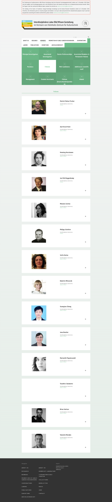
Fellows (61, 105)
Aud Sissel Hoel (65, 127)
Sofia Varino (64, 255)
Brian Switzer (64, 409)
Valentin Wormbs (65, 435)
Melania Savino (65, 204)
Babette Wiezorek (66, 281)
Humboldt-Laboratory (47, 471)
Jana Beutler (64, 332)
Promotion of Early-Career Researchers (61, 40)
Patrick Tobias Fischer (67, 101)
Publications (35, 45)
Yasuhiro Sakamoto (66, 384)
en (75, 37)
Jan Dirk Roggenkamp (67, 178)
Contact (42, 493)
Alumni (61, 130)
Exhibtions (45, 45)
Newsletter (43, 483)
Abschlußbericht (57, 45)
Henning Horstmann (66, 152)
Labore (25, 45)
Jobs (40, 490)
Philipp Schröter (65, 229)
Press (41, 486)
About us (26, 40)
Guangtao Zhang (65, 306)
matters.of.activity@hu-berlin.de (65, 6)
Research (34, 40)
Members (43, 40)
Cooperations (81, 40)
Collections (43, 479)
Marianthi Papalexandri (68, 358)
